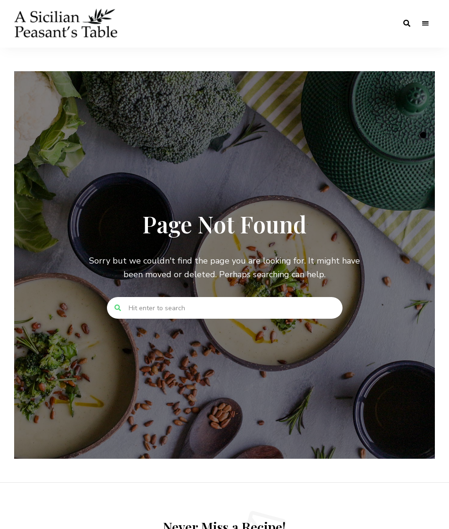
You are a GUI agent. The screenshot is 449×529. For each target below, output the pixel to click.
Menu (425, 23)
